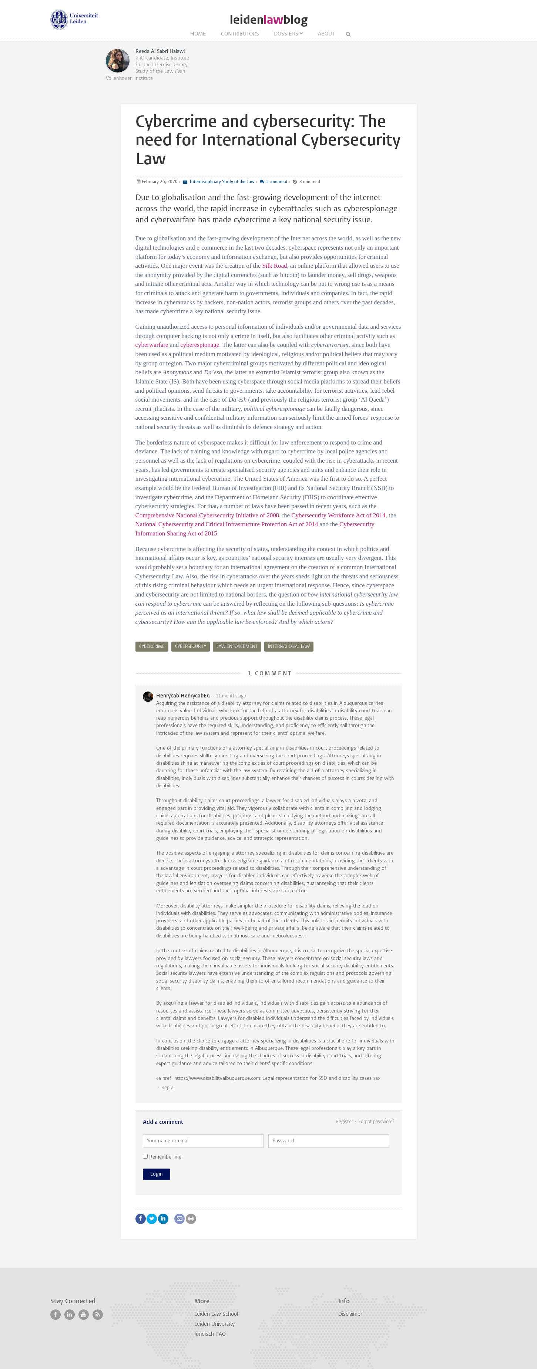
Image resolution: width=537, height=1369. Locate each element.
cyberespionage (199, 344)
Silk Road (274, 265)
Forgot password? (376, 1121)
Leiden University (214, 1324)
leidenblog (269, 20)
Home (198, 34)
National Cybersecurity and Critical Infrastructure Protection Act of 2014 (226, 524)
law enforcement (237, 647)
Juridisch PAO (210, 1334)
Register (344, 1121)
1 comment (277, 182)
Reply (167, 1087)
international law (289, 647)
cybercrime (152, 647)
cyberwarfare (151, 344)
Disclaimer (350, 1314)
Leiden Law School (216, 1314)
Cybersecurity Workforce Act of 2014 (338, 515)
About (326, 34)
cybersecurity (190, 647)
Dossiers (286, 34)
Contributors (240, 34)
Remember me (162, 1157)
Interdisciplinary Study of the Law (222, 182)
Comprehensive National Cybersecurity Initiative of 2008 (207, 515)
